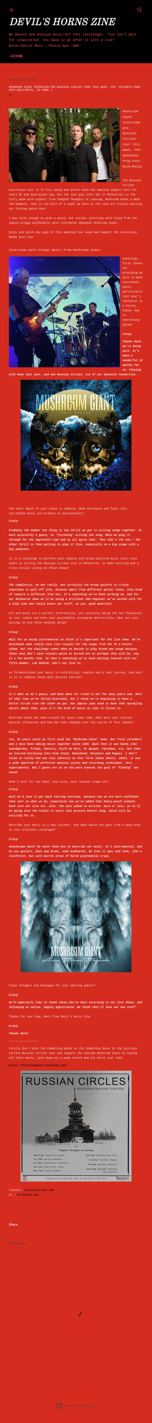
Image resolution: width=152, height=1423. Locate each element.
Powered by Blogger (76, 1405)
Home (17, 56)
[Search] (139, 8)
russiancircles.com (39, 1190)
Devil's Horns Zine (61, 22)
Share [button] (13, 1224)
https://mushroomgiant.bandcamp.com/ (38, 1065)
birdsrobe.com (28, 1195)
